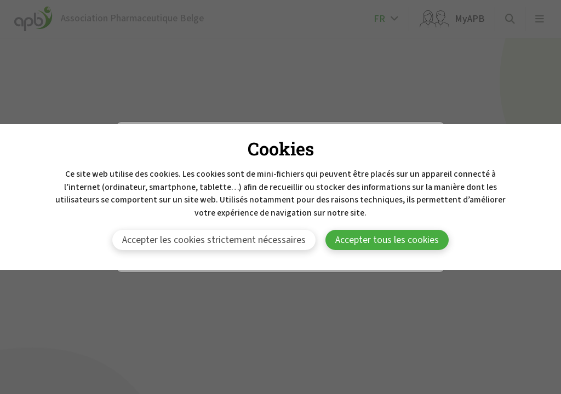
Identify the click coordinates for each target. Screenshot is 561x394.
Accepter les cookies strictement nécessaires (214, 240)
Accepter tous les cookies (387, 240)
